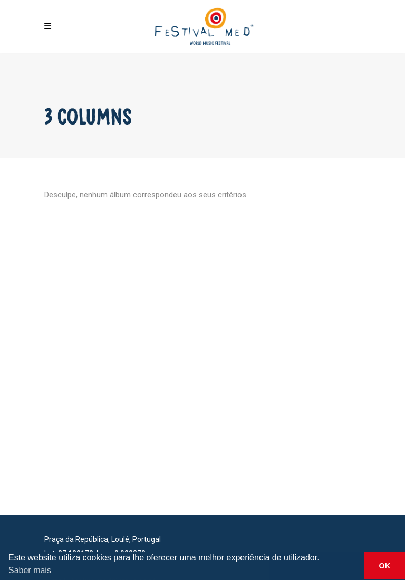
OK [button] (385, 566)
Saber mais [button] (29, 570)
